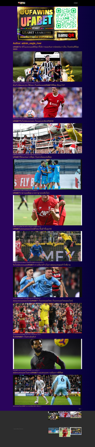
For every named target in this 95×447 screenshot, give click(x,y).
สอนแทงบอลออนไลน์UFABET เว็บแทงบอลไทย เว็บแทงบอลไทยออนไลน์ (43, 301)
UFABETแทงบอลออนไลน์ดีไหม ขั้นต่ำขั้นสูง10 (32, 229)
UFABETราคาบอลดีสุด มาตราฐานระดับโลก (31, 193)
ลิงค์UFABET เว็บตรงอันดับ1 (24, 337)
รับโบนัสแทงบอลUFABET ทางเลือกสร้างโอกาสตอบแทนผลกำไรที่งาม (42, 265)
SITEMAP (76, 3)
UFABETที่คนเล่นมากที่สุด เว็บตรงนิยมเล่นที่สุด (32, 157)
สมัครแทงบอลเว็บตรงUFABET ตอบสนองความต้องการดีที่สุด (38, 372)
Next (80, 408)
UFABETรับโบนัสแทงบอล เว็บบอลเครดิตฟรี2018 (33, 121)
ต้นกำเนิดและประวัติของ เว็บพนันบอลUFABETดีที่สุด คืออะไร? (39, 85)
